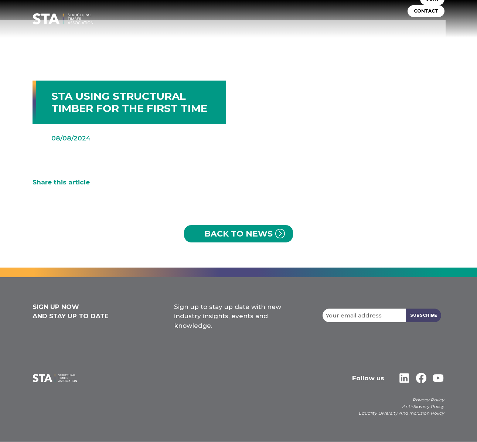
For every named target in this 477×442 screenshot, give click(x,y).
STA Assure (203, 40)
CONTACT (426, 26)
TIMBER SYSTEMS (248, 40)
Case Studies (426, 40)
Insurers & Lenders (340, 40)
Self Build (291, 40)
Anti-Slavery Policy (423, 406)
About (171, 40)
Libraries (388, 40)
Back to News (238, 234)
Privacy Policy (428, 400)
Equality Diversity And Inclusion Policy (401, 413)
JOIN (432, 14)
